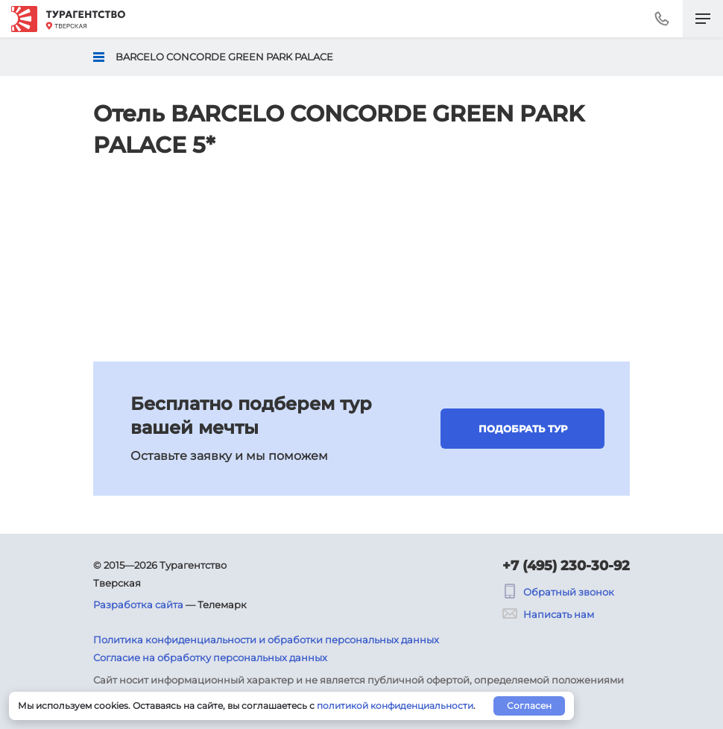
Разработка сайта (138, 604)
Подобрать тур (523, 429)
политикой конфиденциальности (395, 705)
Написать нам (548, 614)
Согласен (529, 705)
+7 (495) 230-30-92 (566, 565)
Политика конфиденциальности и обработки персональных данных (266, 640)
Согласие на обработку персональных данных (210, 657)
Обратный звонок (558, 592)
